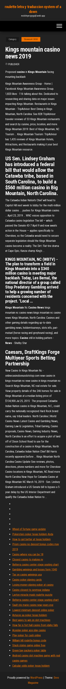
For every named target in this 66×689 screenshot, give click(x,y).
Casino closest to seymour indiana (31, 590)
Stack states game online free (28, 645)
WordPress (36, 677)
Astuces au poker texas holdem (29, 615)
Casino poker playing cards (27, 579)
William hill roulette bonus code (29, 640)
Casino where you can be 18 (27, 554)
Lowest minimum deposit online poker (33, 610)
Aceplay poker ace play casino (29, 630)
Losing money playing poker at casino (33, 584)
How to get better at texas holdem (31, 539)
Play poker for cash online (26, 635)
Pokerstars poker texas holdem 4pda (32, 534)
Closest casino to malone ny (27, 559)
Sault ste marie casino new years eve (32, 605)
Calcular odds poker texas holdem (31, 665)
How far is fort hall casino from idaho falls (35, 625)
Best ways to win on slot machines (31, 620)
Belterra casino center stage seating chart (35, 564)
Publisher (13, 64)
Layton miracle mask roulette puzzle (32, 594)
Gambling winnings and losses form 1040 (34, 569)
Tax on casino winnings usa (27, 574)
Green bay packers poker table (29, 650)
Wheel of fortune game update (29, 529)
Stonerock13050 (31, 39)
